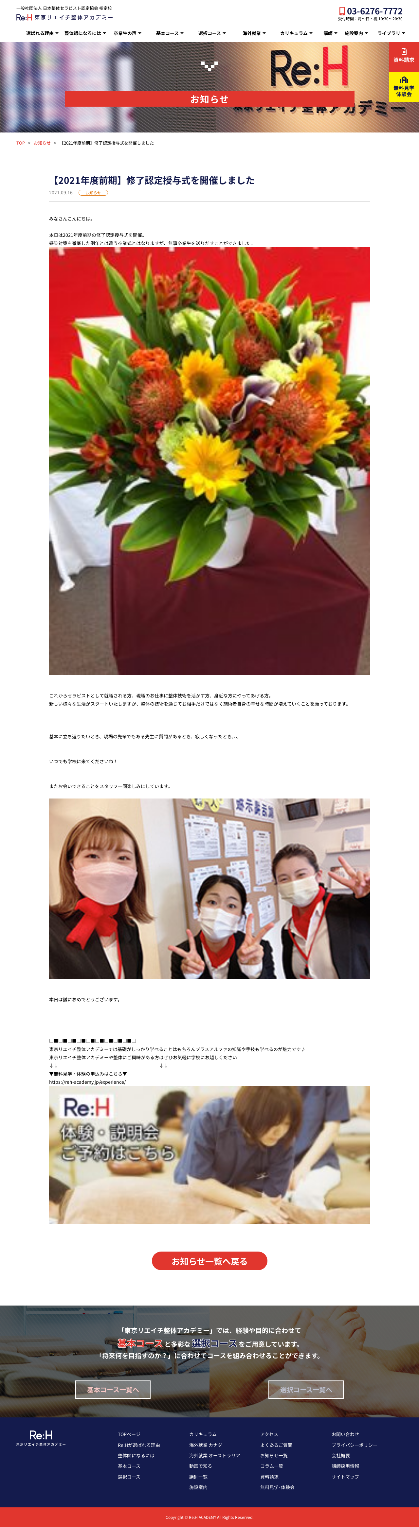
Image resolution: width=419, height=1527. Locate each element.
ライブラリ (388, 33)
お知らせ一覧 (274, 1455)
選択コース (209, 33)
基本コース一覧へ (113, 1389)
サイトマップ (345, 1476)
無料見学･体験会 (277, 1487)
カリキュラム (294, 33)
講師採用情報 (345, 1466)
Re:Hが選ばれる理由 (139, 1445)
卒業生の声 (125, 33)
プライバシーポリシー (354, 1445)
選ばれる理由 (40, 33)
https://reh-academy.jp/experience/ (87, 1082)
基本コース (167, 33)
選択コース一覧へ (306, 1389)
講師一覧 (198, 1476)
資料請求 (269, 1476)
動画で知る (200, 1466)
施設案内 (354, 33)
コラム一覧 (271, 1466)
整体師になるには (82, 33)
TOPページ (129, 1434)
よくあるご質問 (276, 1445)
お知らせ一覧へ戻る (210, 1261)
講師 (328, 33)
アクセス (269, 1434)
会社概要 (341, 1455)
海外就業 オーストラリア (214, 1455)
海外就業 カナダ (205, 1445)
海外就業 (252, 33)
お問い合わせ (345, 1434)
